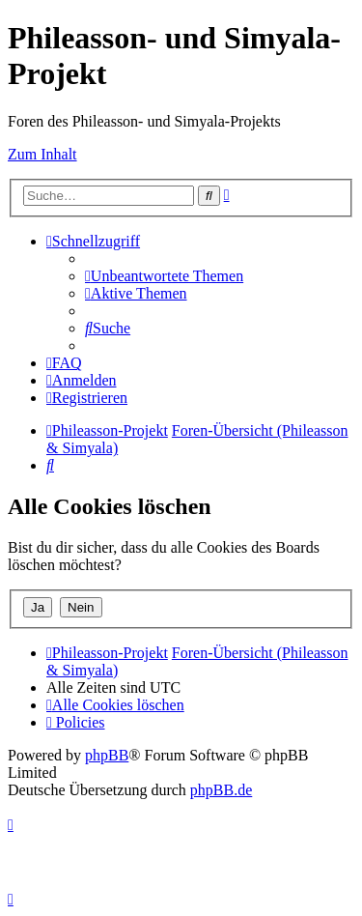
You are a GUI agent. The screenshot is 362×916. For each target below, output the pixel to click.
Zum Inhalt (42, 154)
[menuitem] (164, 276)
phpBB (106, 755)
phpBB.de (221, 790)
